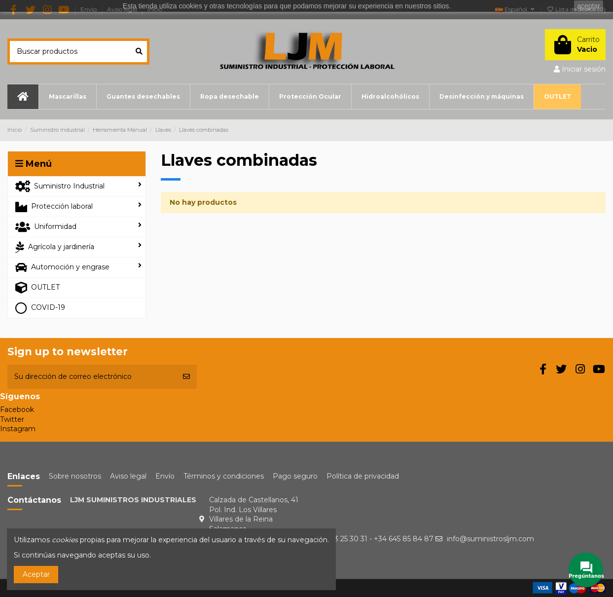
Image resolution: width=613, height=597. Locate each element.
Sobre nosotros (75, 476)
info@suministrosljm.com (490, 538)
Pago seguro (295, 476)
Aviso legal (128, 476)
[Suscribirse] (186, 377)
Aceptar (36, 574)
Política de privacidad (362, 476)
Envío (165, 476)
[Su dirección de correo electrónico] (91, 377)
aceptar (588, 6)
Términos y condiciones (223, 476)
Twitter (12, 419)
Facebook (17, 409)
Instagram (18, 428)
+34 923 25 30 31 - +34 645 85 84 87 (372, 538)
